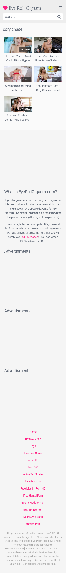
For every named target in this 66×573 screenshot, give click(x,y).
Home (33, 432)
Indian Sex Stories (33, 474)
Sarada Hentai (33, 481)
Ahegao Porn (32, 524)
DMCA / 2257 (33, 439)
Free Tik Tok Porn (33, 509)
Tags (33, 446)
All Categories (30, 237)
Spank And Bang (33, 517)
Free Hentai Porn (33, 495)
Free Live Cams (33, 453)
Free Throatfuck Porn (33, 502)
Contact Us (33, 460)
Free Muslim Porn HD (33, 488)
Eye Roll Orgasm (22, 8)
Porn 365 (33, 467)
